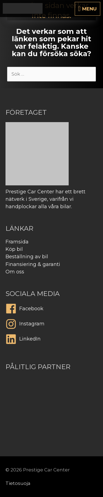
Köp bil (14, 249)
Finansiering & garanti (32, 264)
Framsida (17, 242)
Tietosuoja (17, 483)
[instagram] (51, 325)
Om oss (14, 272)
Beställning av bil (26, 257)
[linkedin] (51, 340)
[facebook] (51, 310)
